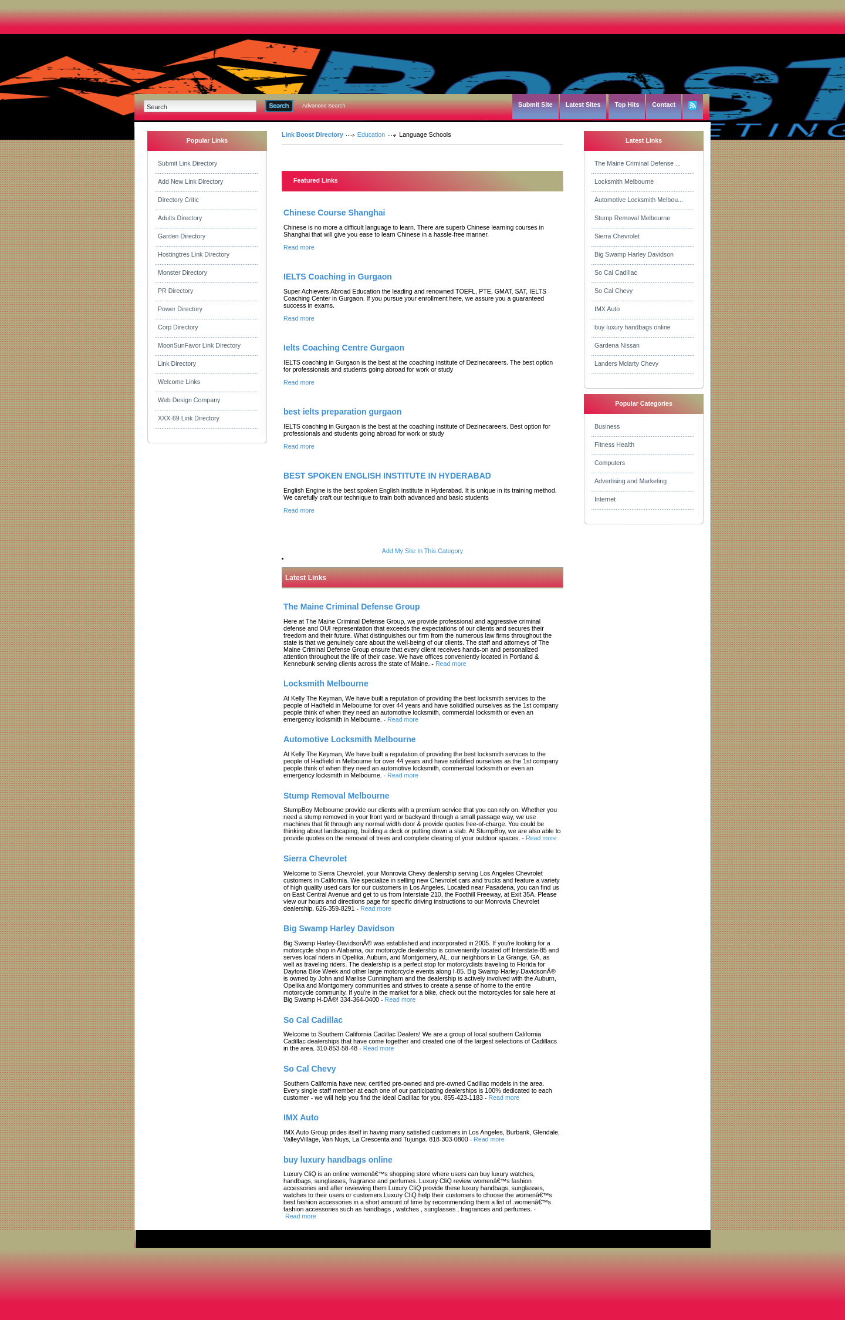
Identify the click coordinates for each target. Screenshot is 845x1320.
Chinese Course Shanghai (334, 212)
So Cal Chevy (613, 290)
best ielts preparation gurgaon (342, 411)
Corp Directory (178, 327)
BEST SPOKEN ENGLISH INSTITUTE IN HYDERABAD (387, 475)
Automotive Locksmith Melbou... (638, 199)
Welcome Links (179, 381)
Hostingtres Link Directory (193, 254)
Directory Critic (178, 199)
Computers (609, 462)
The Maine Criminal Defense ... (637, 163)
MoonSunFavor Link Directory (199, 345)
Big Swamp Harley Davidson (634, 254)
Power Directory (180, 308)
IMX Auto (607, 308)
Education (371, 134)
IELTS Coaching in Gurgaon (337, 276)
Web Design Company (189, 399)
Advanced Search (324, 106)
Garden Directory (181, 236)
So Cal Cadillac (615, 272)
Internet (605, 499)
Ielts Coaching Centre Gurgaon (343, 347)
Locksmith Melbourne (624, 181)
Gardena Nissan (617, 345)
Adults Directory (180, 217)
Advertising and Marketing (630, 480)
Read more (299, 247)
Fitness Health (614, 444)
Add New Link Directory (190, 181)
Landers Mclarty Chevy (626, 363)
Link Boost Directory (312, 134)
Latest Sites (583, 104)
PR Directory (175, 290)
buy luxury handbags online (632, 327)
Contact (663, 104)
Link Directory (177, 363)
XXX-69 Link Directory (188, 418)
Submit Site (535, 104)
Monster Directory (182, 272)
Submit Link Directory (187, 163)
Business (607, 426)
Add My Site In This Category (422, 550)
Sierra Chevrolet (617, 236)
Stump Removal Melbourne (632, 217)
